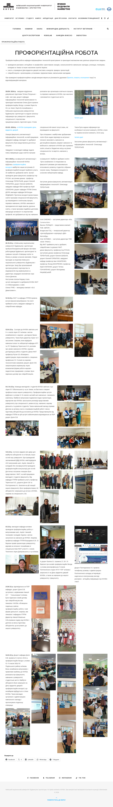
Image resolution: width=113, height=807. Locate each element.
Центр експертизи (31, 35)
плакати (77, 78)
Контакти (73, 18)
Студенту (30, 18)
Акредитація (48, 18)
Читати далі (78, 118)
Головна (17, 29)
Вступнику (20, 18)
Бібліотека (81, 35)
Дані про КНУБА (61, 18)
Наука (39, 29)
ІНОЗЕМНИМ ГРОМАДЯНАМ (88, 18)
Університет (9, 18)
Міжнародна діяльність (58, 29)
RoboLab (48, 35)
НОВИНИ (29, 29)
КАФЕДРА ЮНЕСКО (64, 35)
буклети (70, 78)
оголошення (84, 78)
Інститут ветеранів (83, 29)
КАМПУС (38, 18)
